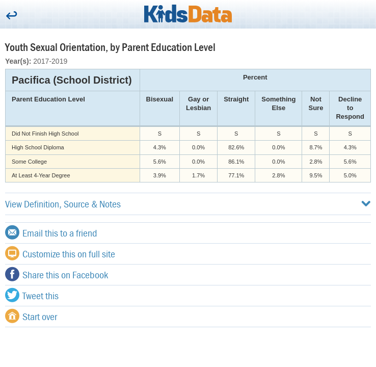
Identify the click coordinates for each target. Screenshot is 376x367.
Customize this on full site (60, 253)
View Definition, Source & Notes (188, 203)
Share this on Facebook (56, 274)
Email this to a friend (51, 232)
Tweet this (32, 295)
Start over (31, 316)
